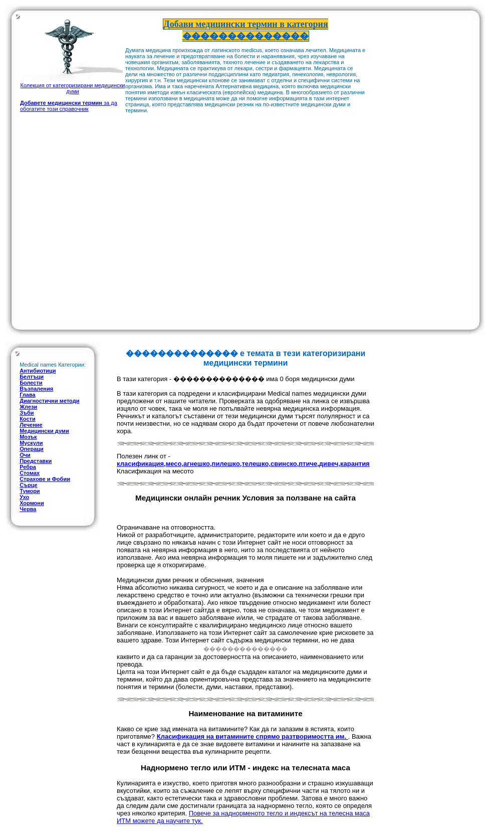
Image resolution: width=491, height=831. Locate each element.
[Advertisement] (409, 169)
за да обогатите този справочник (68, 106)
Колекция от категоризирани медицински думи (73, 85)
